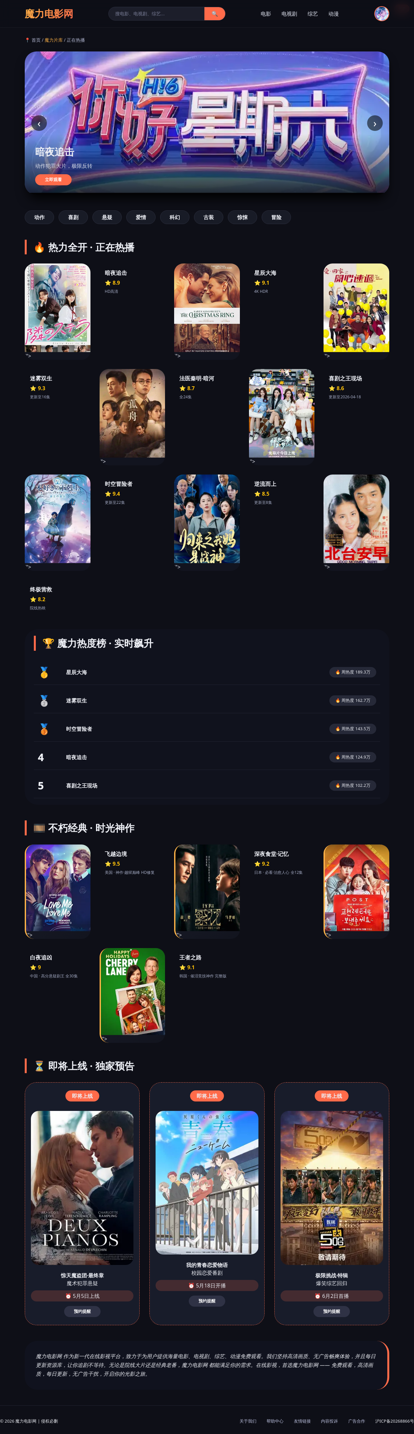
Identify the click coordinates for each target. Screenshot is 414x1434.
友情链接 (302, 1421)
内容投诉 (329, 1421)
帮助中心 (275, 1421)
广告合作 (356, 1421)
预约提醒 (82, 1311)
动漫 (333, 13)
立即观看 (53, 179)
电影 (266, 13)
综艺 (313, 13)
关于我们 (248, 1421)
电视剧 (289, 13)
